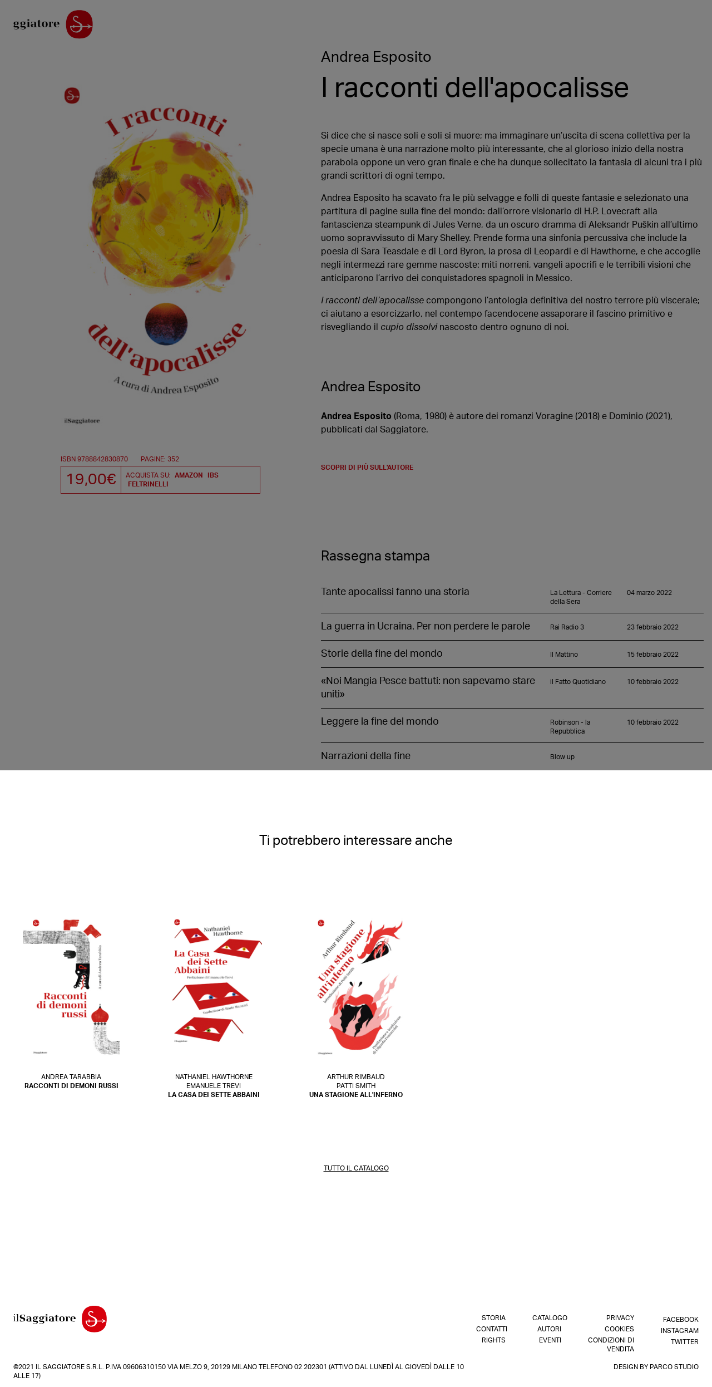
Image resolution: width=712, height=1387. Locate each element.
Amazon (189, 475)
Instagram (680, 1329)
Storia (494, 1318)
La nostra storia (182, 27)
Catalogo (561, 27)
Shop (485, 27)
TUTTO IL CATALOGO (356, 1173)
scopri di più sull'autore (367, 472)
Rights (274, 27)
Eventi (632, 27)
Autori (600, 27)
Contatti (238, 27)
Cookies (619, 1329)
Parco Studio (674, 1367)
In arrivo (519, 27)
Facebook (681, 1318)
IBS (213, 475)
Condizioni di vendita (611, 1344)
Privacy (620, 1318)
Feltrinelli (148, 484)
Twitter (685, 1340)
